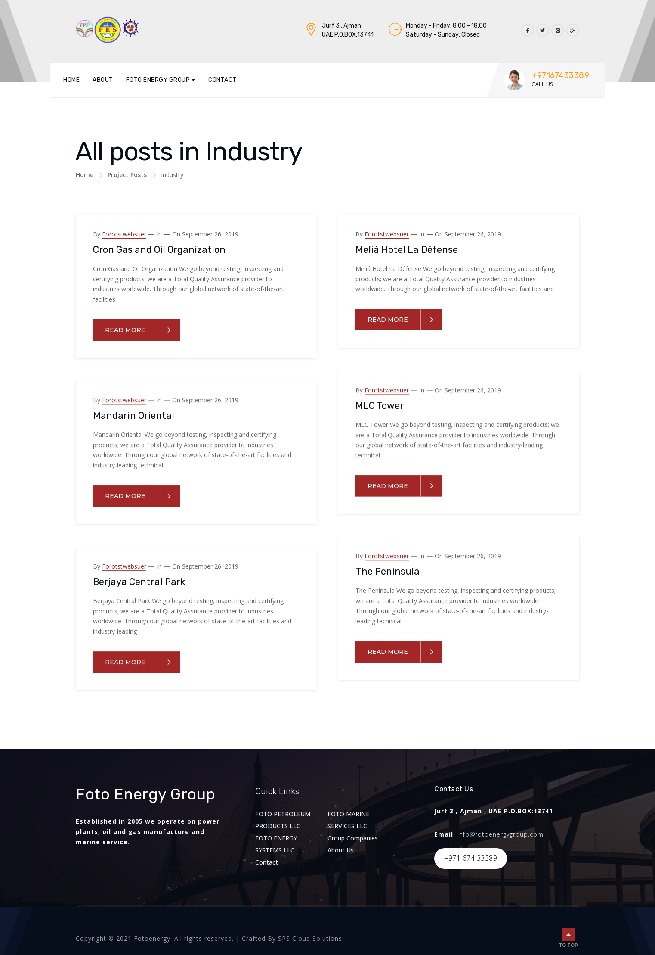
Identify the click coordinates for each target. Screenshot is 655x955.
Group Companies (353, 838)
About (103, 80)
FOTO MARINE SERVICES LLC (348, 820)
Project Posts (127, 175)
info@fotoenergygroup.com (500, 834)
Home (71, 80)
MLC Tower (379, 405)
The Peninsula (387, 571)
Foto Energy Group (158, 80)
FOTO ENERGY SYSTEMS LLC (276, 844)
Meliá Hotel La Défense (406, 249)
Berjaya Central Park (139, 582)
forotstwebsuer (124, 234)
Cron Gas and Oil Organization (159, 249)
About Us (341, 850)
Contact (222, 80)
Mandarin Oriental (133, 415)
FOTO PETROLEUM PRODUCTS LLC (282, 820)
